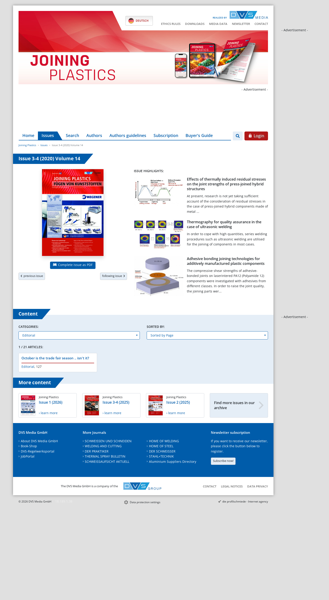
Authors (94, 135)
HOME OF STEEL (161, 446)
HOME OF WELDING (164, 441)
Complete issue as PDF (73, 265)
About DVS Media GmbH (39, 441)
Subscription (166, 135)
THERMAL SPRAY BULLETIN (105, 456)
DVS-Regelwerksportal (37, 451)
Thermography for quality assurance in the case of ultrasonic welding (224, 224)
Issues (48, 135)
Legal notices (232, 486)
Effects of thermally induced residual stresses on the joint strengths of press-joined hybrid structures (226, 184)
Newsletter (241, 24)
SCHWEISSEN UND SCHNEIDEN (108, 441)
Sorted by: (156, 326)
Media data (218, 24)
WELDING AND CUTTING (103, 446)
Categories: (29, 326)
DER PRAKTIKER (97, 451)
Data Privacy (257, 486)
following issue (113, 276)
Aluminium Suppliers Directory (172, 461)
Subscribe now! (223, 461)
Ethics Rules (170, 24)
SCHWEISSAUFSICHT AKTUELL (107, 461)
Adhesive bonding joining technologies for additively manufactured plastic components (226, 261)
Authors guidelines (127, 135)
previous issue (32, 276)
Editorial (27, 366)
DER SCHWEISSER (162, 451)
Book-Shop (29, 446)
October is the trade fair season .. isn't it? (55, 358)
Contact (261, 24)
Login (256, 135)
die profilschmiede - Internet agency (245, 501)
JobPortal (27, 456)
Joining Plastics (27, 145)
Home (28, 135)
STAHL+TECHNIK (161, 456)
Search (72, 135)
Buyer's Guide (199, 135)
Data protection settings (145, 502)
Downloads (194, 24)
